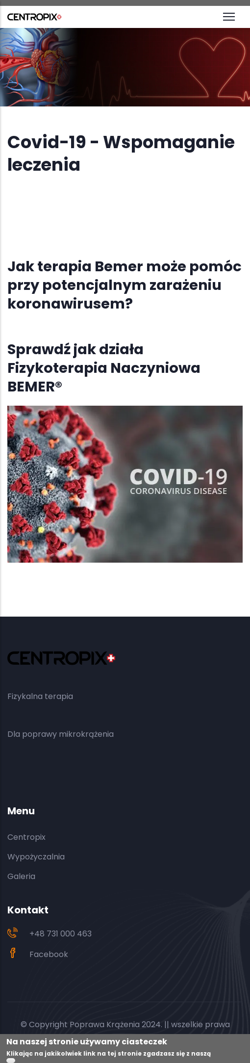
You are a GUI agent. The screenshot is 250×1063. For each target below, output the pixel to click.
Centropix (26, 837)
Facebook (48, 954)
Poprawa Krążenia (105, 1024)
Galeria (21, 876)
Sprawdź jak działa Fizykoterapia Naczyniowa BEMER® (103, 367)
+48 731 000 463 (60, 933)
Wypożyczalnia (36, 856)
